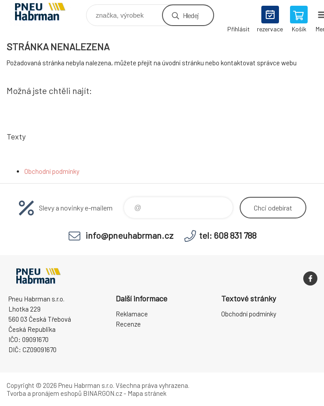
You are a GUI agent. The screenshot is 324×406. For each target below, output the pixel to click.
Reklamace (132, 314)
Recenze (128, 324)
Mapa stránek (147, 393)
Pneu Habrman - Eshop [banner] (46, 13)
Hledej (191, 15)
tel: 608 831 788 (227, 235)
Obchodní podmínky (51, 171)
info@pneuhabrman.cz (129, 235)
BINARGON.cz (102, 393)
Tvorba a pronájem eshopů (44, 393)
